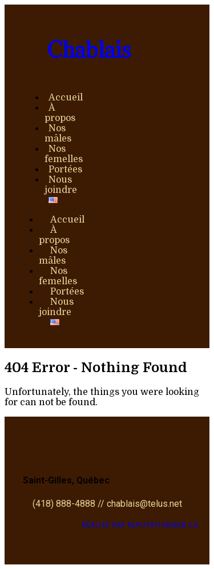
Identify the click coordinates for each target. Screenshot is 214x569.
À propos (60, 113)
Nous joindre (61, 185)
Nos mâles (58, 133)
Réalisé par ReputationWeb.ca (140, 525)
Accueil (66, 97)
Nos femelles (64, 154)
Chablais (89, 49)
